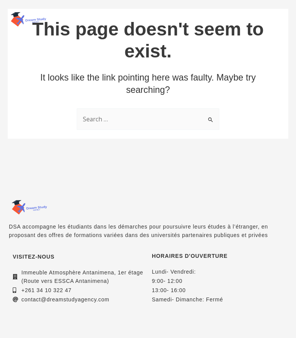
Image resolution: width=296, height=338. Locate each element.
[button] (280, 19)
